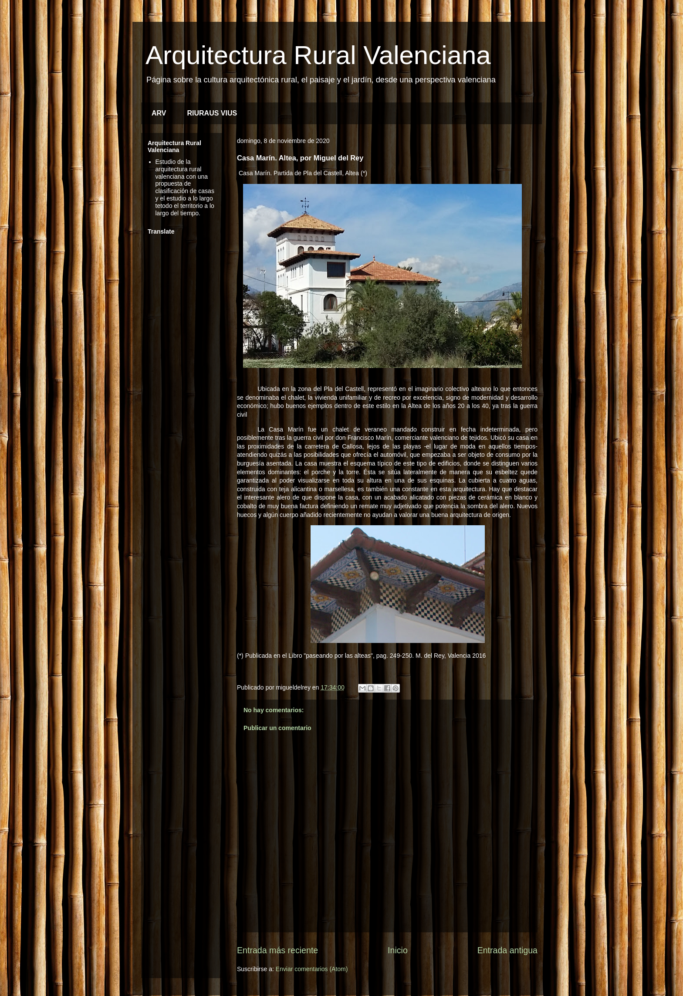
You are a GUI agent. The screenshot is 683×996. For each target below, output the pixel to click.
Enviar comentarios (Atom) (312, 968)
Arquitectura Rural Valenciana (318, 55)
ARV (159, 113)
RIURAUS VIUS (212, 113)
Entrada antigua (507, 950)
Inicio (398, 950)
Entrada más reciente (277, 950)
